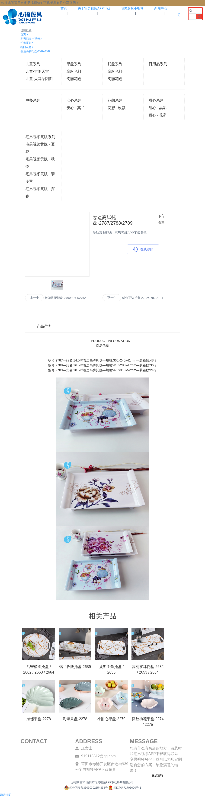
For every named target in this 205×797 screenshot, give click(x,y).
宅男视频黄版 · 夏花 (40, 148)
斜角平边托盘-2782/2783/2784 (142, 298)
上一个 (34, 297)
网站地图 (5, 795)
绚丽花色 (26, 47)
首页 (24, 34)
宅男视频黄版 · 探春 (40, 192)
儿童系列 (33, 64)
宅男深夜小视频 (31, 38)
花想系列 (115, 100)
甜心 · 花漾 (158, 115)
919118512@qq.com (98, 756)
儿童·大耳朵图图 (39, 79)
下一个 (111, 297)
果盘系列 (74, 64)
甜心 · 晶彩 (158, 108)
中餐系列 (33, 100)
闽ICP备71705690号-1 (124, 788)
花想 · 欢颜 (116, 108)
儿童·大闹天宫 (37, 71)
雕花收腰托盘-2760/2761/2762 (65, 298)
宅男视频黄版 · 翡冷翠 (40, 177)
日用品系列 (158, 64)
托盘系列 (26, 43)
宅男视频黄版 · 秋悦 (40, 162)
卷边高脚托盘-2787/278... (36, 51)
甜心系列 (156, 100)
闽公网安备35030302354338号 (86, 788)
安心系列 (74, 100)
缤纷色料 (74, 71)
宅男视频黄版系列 (40, 137)
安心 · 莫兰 (75, 108)
